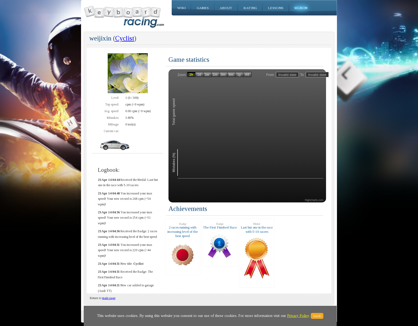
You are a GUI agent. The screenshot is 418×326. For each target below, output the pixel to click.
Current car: (111, 131)
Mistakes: (113, 118)
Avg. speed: (111, 111)
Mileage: (113, 124)
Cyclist (124, 38)
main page (108, 298)
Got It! (317, 315)
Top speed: (112, 104)
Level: (115, 98)
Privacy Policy (298, 316)
